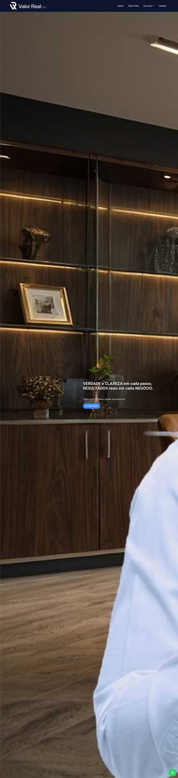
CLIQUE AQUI (91, 406)
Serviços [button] (147, 6)
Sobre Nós (133, 6)
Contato (162, 6)
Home (121, 6)
